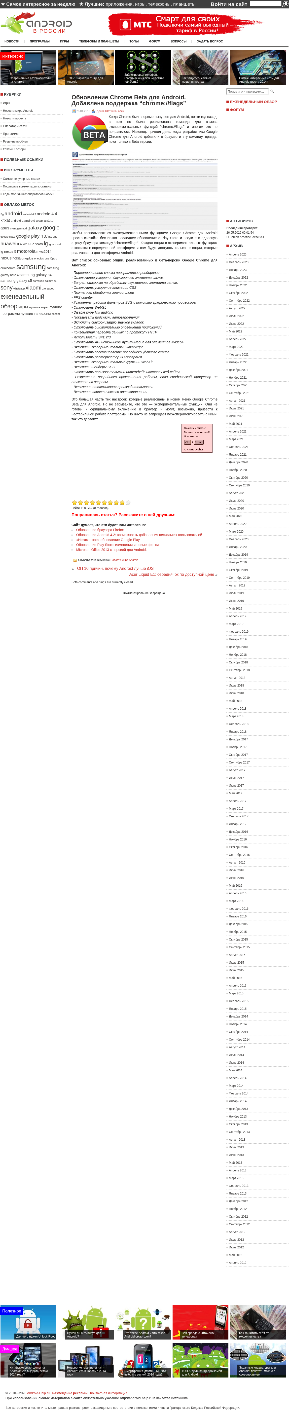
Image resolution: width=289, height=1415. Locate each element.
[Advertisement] (256, 165)
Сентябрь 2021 (239, 393)
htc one (53, 236)
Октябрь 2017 (238, 755)
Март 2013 (236, 1178)
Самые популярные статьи (21, 179)
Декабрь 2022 (238, 277)
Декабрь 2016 (238, 832)
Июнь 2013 (236, 1155)
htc (44, 236)
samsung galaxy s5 (16, 281)
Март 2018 (236, 716)
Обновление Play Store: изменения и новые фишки (117, 545)
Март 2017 (236, 808)
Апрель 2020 (238, 524)
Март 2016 (236, 901)
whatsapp (19, 288)
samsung (31, 266)
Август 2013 (237, 1139)
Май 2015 (235, 978)
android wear (33, 220)
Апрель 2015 (238, 985)
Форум (154, 41)
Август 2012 (237, 1232)
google (51, 227)
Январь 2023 (238, 270)
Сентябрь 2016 (239, 855)
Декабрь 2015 (238, 924)
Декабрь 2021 (238, 370)
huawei (8, 243)
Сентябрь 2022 (239, 300)
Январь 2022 (238, 362)
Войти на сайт (229, 4)
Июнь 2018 (236, 693)
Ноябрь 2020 (238, 470)
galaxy (35, 227)
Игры (64, 41)
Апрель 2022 (238, 339)
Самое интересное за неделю (40, 4)
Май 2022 (235, 331)
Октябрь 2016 (238, 847)
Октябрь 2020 (238, 477)
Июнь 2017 (236, 785)
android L (17, 220)
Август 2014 (237, 1047)
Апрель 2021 (238, 431)
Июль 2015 (236, 962)
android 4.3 (29, 214)
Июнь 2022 (236, 324)
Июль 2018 (236, 685)
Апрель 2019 (238, 616)
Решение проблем (15, 141)
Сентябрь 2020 (239, 485)
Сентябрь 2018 (239, 670)
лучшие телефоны (36, 314)
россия (56, 313)
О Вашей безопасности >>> (245, 237)
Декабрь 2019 (238, 554)
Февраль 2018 (239, 724)
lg (46, 244)
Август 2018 (237, 678)
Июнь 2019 (236, 601)
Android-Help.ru (38, 1393)
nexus (6, 258)
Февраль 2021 (239, 447)
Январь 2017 (238, 824)
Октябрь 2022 (238, 293)
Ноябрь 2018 (238, 654)
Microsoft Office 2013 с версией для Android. (111, 550)
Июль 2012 (236, 1239)
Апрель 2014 (238, 1078)
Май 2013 (235, 1162)
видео (50, 288)
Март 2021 (236, 439)
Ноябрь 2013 (238, 1116)
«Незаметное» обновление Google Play (108, 540)
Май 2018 (235, 701)
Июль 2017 (236, 778)
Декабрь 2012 (238, 1201)
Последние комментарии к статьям (27, 186)
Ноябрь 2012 (238, 1209)
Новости (11, 41)
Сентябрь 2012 (239, 1224)
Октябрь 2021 (238, 385)
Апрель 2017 (238, 801)
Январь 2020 (238, 547)
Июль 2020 (236, 501)
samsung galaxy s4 (35, 275)
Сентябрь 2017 (239, 762)
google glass (7, 236)
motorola (26, 251)
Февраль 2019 (239, 631)
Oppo (53, 258)
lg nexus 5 (8, 252)
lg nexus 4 (55, 244)
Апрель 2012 (238, 1263)
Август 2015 (237, 955)
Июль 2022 (236, 316)
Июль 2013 (236, 1147)
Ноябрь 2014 (238, 1024)
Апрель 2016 (238, 893)
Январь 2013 (238, 1193)
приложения (119, 4)
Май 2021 (235, 424)
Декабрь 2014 (238, 1016)
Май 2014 (235, 1070)
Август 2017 (237, 770)
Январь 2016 (238, 916)
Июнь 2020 (236, 508)
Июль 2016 (236, 870)
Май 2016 (235, 885)
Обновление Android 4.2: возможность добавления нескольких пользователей (139, 535)
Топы (134, 41)
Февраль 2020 (239, 539)
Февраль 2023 (239, 262)
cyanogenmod (18, 228)
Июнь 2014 (236, 1062)
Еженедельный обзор (253, 102)
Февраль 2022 (239, 354)
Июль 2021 (236, 408)
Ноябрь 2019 (238, 562)
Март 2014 (236, 1086)
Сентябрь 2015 (239, 947)
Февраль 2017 (239, 816)
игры (140, 4)
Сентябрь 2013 (239, 1132)
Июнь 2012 (236, 1247)
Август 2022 (237, 308)
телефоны (159, 4)
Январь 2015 (238, 1009)
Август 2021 (237, 400)
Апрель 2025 (238, 254)
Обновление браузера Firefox (100, 530)
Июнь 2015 (236, 970)
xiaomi (33, 288)
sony (6, 287)
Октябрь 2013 (238, 1124)
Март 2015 (236, 993)
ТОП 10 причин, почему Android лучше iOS (114, 568)
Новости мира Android (18, 110)
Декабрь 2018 (238, 647)
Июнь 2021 (236, 416)
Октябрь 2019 (238, 570)
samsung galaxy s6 (44, 280)
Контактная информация (108, 1393)
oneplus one (41, 258)
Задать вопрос (210, 41)
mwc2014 (44, 252)
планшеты (184, 4)
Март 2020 (236, 531)
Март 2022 (236, 347)
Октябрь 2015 (238, 939)
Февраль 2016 (239, 908)
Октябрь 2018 (238, 662)
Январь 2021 (238, 454)
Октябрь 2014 (238, 1032)
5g (2, 214)
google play (27, 236)
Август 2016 (237, 862)
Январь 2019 (238, 639)
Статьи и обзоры (14, 149)
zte (44, 288)
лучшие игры (38, 307)
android (13, 213)
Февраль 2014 (239, 1093)
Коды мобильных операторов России (28, 194)
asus (4, 228)
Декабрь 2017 (238, 739)
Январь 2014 (238, 1101)
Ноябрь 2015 (238, 932)
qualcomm (7, 268)
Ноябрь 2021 (238, 377)
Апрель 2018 (238, 708)
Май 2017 (235, 793)
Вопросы (178, 41)
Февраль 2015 (239, 1001)
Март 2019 (236, 624)
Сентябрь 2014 (239, 1039)
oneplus (27, 258)
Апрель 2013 (238, 1170)
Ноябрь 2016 (238, 839)
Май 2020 (235, 516)
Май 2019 (235, 608)
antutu (49, 220)
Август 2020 (237, 493)
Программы (40, 41)
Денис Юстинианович (110, 110)
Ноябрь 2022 (238, 285)
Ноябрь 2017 (238, 747)
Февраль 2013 (239, 1186)
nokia (16, 258)
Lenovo (36, 244)
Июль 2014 (236, 1055)
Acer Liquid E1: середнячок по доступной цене (171, 574)
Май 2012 (235, 1255)
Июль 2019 (236, 593)
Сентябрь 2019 (239, 578)
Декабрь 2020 (238, 462)
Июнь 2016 (236, 878)
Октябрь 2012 (238, 1216)
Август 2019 (237, 585)
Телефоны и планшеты (99, 41)
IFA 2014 (23, 244)
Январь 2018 (238, 731)
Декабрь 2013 (238, 1109)
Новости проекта (14, 118)
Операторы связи (15, 126)
